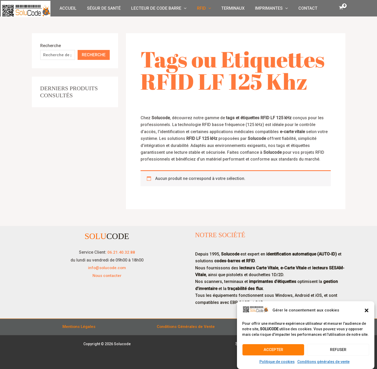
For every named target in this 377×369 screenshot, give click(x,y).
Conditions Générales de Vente (186, 326)
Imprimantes (267, 8)
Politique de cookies (277, 362)
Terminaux (230, 8)
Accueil (74, 8)
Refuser (338, 349)
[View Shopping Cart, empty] (341, 8)
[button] (366, 310)
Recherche (50, 45)
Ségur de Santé (108, 8)
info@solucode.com (107, 267)
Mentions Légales (79, 326)
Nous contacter (107, 275)
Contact (301, 8)
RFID (204, 8)
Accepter (273, 349)
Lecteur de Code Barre (161, 8)
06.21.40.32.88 (121, 252)
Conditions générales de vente (323, 362)
